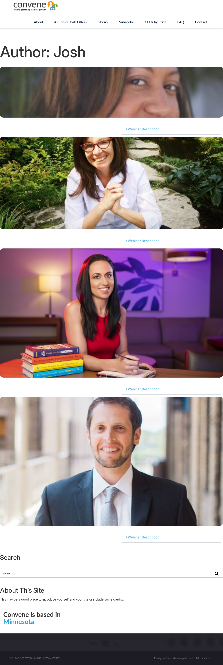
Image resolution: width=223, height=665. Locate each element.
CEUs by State (155, 22)
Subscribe (126, 22)
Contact (201, 22)
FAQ (180, 22)
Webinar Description (143, 129)
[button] (171, 129)
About (38, 22)
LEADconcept (202, 658)
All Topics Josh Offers (70, 22)
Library (103, 22)
